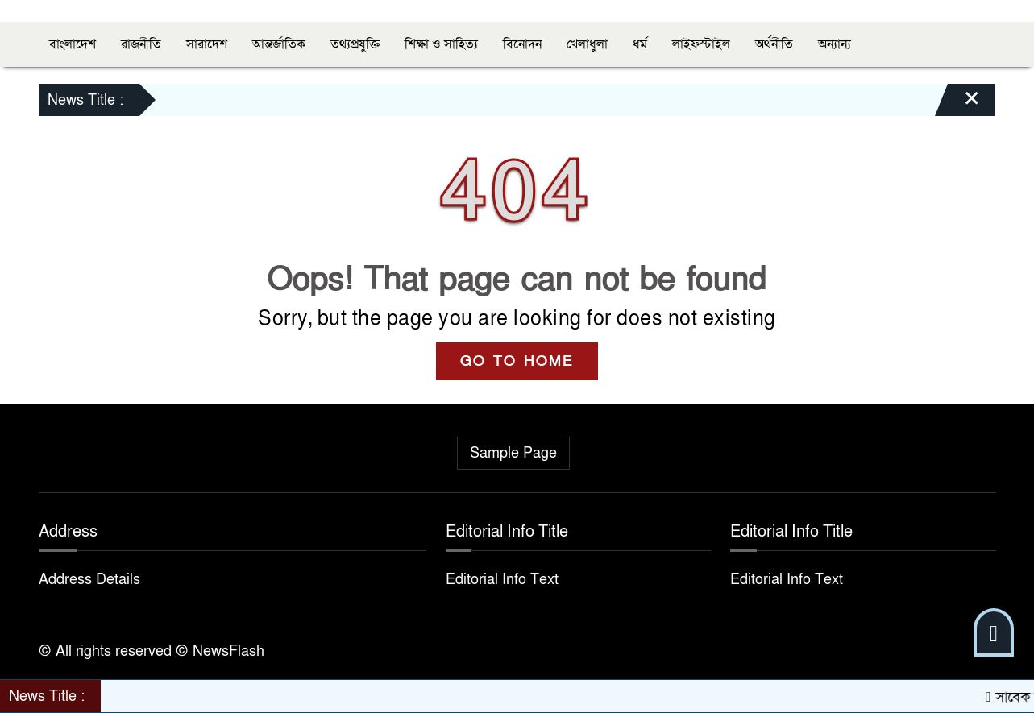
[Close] (957, 104)
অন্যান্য (834, 44)
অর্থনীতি (774, 44)
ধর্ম (640, 44)
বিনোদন (522, 44)
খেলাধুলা (587, 44)
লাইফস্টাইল (701, 44)
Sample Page (513, 453)
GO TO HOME (517, 361)
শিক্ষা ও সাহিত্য (441, 44)
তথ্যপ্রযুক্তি (355, 44)
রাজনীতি (141, 44)
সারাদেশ (206, 44)
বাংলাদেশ (72, 44)
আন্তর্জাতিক (278, 44)
